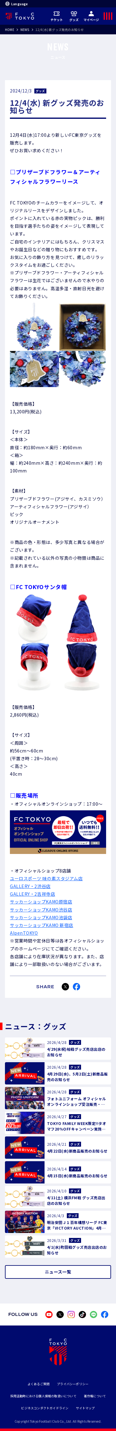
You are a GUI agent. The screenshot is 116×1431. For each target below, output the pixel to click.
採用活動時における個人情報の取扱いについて (43, 1396)
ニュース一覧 (58, 1272)
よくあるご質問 (38, 1383)
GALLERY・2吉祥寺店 (32, 894)
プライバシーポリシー (72, 1383)
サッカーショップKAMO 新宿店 (41, 925)
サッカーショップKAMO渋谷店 (41, 910)
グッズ (74, 16)
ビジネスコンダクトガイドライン (44, 1408)
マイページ (91, 16)
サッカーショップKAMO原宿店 (41, 902)
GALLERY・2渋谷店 (30, 886)
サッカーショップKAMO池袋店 (41, 917)
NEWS (24, 29)
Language (16, 3)
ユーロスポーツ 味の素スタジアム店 (46, 878)
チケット (56, 16)
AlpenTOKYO (24, 933)
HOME (9, 29)
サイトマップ (85, 1408)
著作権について (95, 1396)
